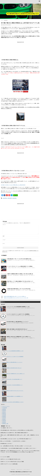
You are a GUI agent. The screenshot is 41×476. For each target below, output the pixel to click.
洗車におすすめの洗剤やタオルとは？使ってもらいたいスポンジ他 (16, 297)
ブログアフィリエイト (6, 406)
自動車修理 (10, 198)
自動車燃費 (4, 414)
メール (4, 239)
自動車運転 (14, 198)
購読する (3, 301)
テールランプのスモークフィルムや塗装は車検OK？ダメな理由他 (19, 266)
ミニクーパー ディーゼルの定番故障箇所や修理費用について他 (18, 306)
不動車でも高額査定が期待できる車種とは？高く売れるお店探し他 (20, 273)
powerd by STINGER (26, 474)
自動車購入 (4, 419)
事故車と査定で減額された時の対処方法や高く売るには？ (17, 329)
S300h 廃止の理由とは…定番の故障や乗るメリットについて (17, 321)
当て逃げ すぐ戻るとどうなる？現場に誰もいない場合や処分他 (13, 184)
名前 (4, 236)
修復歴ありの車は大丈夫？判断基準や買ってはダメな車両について (19, 336)
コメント (4, 224)
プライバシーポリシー (26, 469)
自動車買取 (4, 417)
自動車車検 (4, 420)
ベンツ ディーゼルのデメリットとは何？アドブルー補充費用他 (18, 314)
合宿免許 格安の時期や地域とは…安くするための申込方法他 (18, 288)
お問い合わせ (13, 469)
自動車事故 (5, 198)
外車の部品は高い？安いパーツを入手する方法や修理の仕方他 (19, 258)
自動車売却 (4, 413)
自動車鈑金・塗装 (5, 423)
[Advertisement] (20, 50)
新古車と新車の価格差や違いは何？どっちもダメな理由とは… (15, 296)
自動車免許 (4, 412)
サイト (4, 243)
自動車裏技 (4, 416)
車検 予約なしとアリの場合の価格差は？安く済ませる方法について (20, 281)
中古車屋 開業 (4, 407)
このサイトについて (19, 469)
